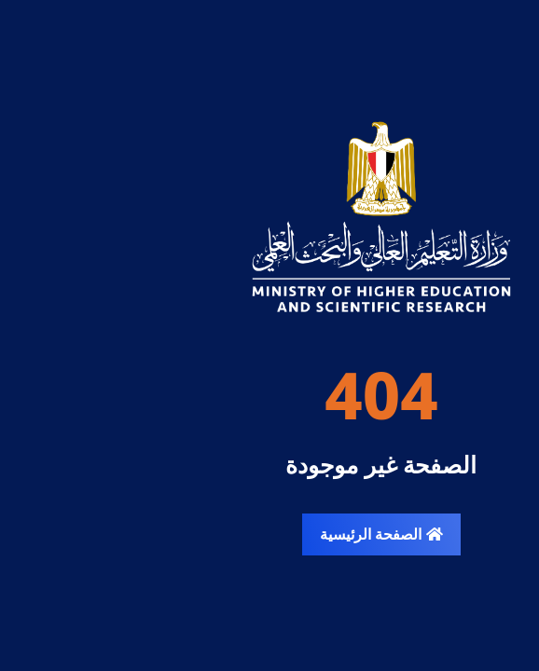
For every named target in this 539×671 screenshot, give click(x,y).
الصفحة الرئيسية (269, 534)
